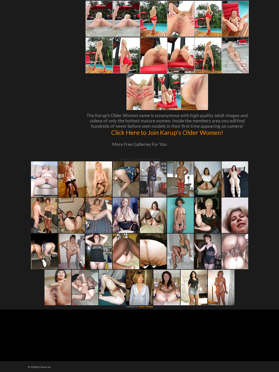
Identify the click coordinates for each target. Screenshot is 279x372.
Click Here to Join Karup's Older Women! (167, 132)
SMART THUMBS (146, 307)
